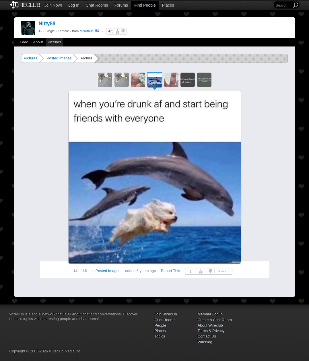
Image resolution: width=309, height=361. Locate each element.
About (38, 42)
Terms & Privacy (211, 331)
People (160, 325)
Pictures (54, 42)
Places (168, 5)
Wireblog (205, 342)
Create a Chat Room (215, 320)
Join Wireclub (166, 314)
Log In (73, 5)
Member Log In (210, 314)
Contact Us (207, 336)
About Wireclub (210, 325)
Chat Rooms (97, 5)
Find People (145, 5)
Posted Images (58, 58)
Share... (223, 271)
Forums (121, 5)
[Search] (283, 5)
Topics (160, 336)
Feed (24, 42)
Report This (170, 271)
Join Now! (53, 5)
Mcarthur (86, 31)
